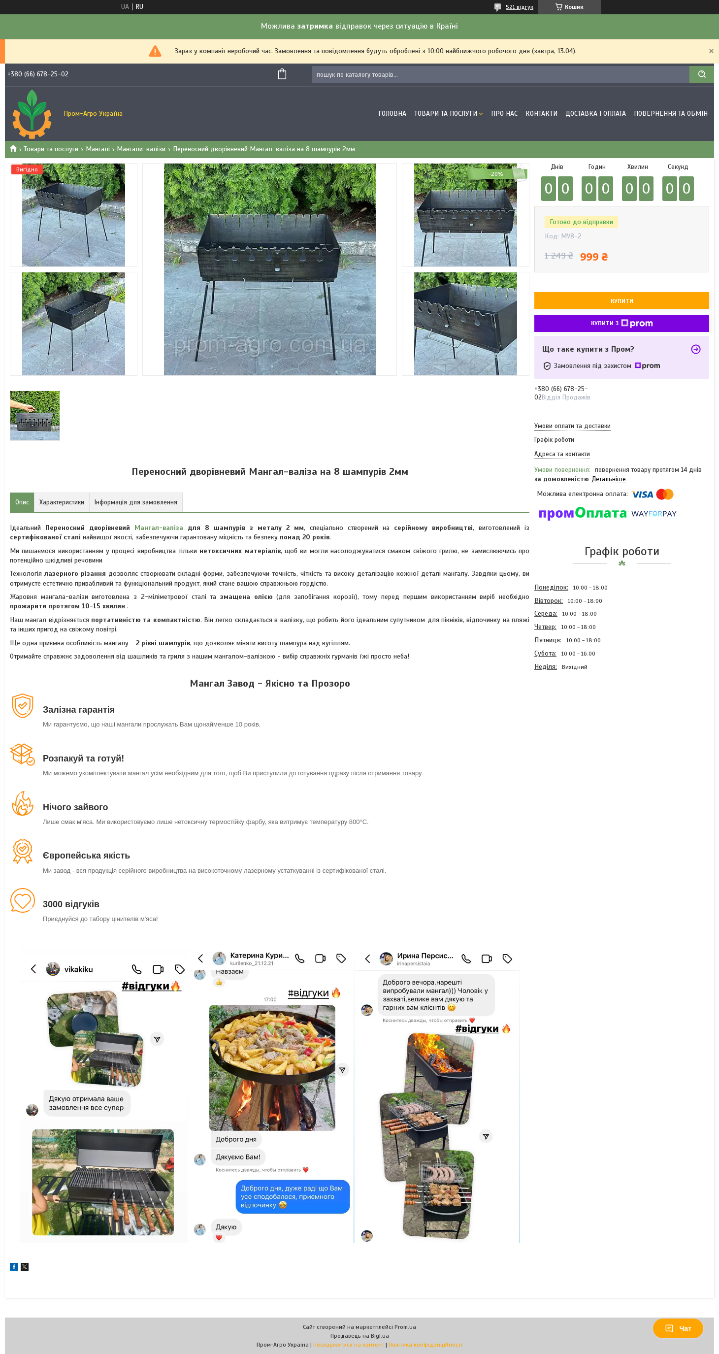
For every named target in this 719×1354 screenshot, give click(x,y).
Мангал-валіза (158, 528)
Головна (392, 113)
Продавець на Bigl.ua (359, 1335)
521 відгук (519, 6)
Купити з (622, 323)
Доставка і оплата (595, 113)
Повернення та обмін (671, 113)
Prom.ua (405, 1326)
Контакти (541, 113)
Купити (622, 300)
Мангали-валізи (141, 149)
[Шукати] (701, 74)
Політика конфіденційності (425, 1344)
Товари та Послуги (445, 113)
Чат (678, 1328)
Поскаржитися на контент (348, 1344)
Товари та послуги (51, 149)
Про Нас (504, 113)
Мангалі (98, 149)
